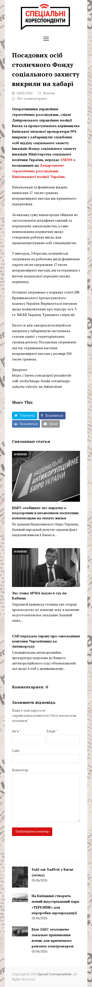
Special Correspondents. (55, 974)
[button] (46, 38)
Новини (49, 93)
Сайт (16, 750)
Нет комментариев (32, 99)
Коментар (20, 770)
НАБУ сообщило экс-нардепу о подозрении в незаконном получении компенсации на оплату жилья (45, 512)
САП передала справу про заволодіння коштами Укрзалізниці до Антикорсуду (46, 641)
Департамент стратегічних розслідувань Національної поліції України (38, 171)
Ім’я (16, 731)
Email (52, 731)
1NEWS (66, 159)
